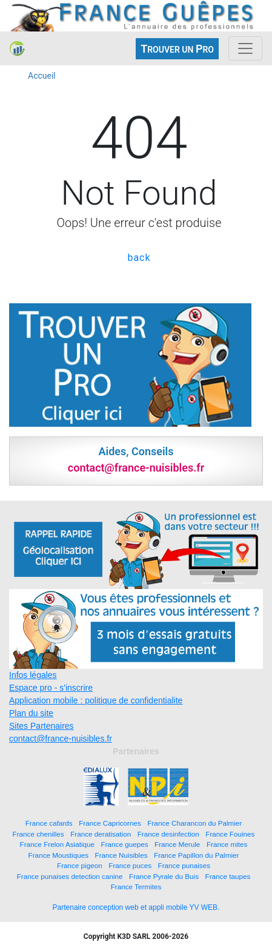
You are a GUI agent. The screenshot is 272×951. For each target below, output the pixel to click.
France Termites (136, 886)
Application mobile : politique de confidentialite (95, 700)
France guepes (124, 844)
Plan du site (31, 713)
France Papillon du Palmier (196, 855)
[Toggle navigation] (245, 48)
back (138, 257)
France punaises (184, 865)
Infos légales (33, 675)
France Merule (177, 844)
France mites (227, 844)
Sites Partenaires (41, 726)
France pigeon (79, 865)
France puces (129, 865)
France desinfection (168, 834)
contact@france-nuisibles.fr (60, 738)
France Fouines (229, 834)
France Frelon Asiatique (57, 844)
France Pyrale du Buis (164, 876)
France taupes (228, 876)
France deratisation (100, 834)
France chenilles (38, 834)
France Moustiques (58, 855)
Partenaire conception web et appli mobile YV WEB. (136, 907)
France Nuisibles (121, 855)
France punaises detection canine (70, 876)
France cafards (49, 823)
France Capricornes (110, 823)
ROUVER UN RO (177, 48)
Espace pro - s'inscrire (51, 688)
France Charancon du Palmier (194, 823)
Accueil (42, 76)
